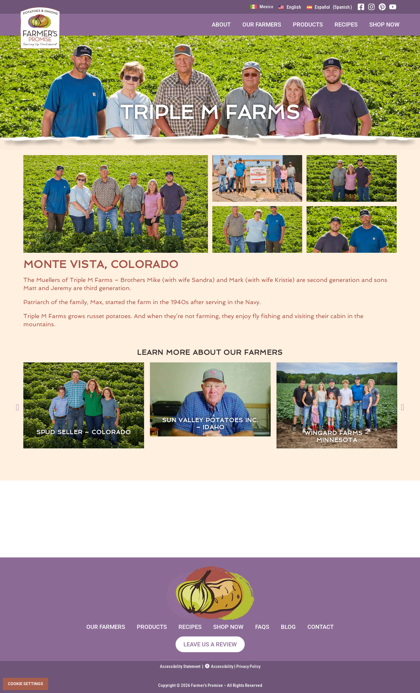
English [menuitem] (294, 7)
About (221, 24)
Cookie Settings (25, 683)
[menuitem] (290, 7)
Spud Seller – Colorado (83, 432)
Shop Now (384, 24)
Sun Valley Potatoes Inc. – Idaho (210, 424)
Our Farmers (261, 24)
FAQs (262, 626)
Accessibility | (220, 666)
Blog (288, 626)
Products (308, 24)
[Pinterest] (384, 6)
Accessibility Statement (180, 666)
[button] (17, 405)
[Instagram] (373, 6)
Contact (320, 626)
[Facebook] (362, 6)
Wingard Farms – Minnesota (337, 436)
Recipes (346, 24)
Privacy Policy (248, 666)
